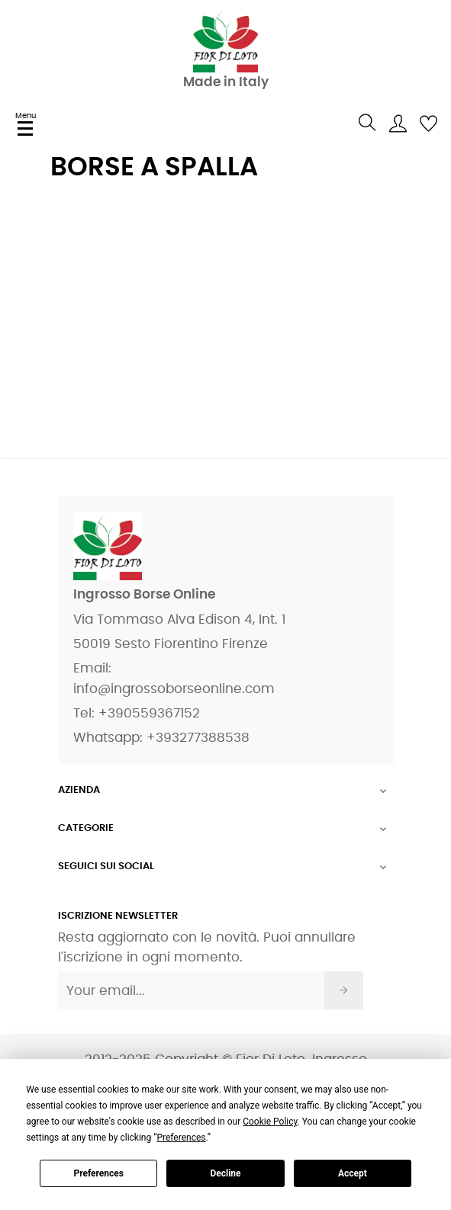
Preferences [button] (180, 1137)
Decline (225, 1173)
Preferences (98, 1173)
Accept (352, 1173)
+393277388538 (198, 737)
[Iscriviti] (343, 990)
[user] (397, 122)
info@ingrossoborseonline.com (174, 688)
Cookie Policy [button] (270, 1121)
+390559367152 (149, 713)
